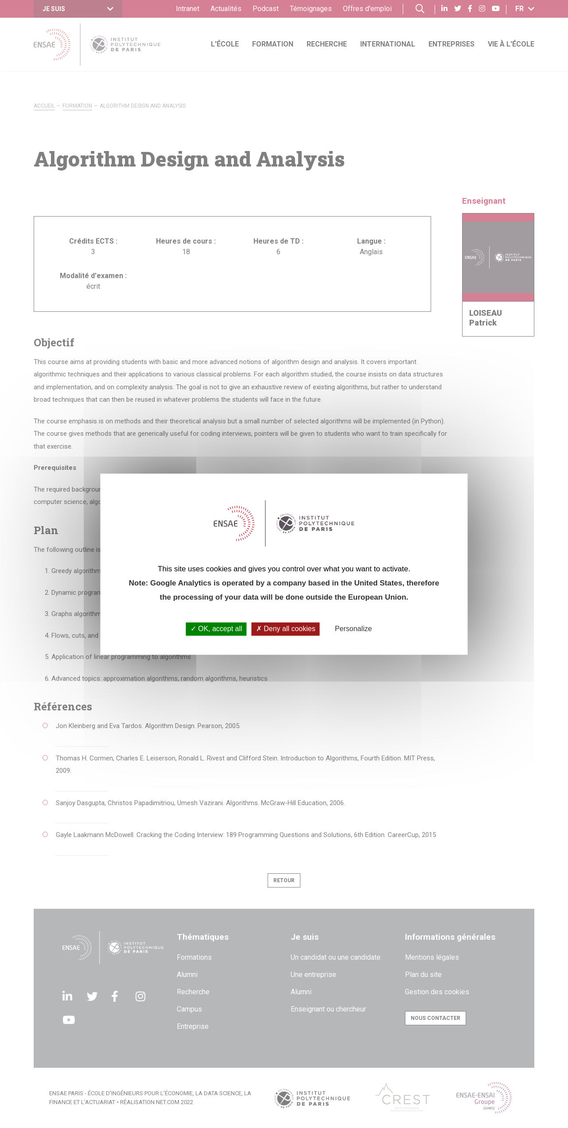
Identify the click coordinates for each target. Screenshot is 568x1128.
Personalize (353, 629)
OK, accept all (216, 629)
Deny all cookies (285, 629)
